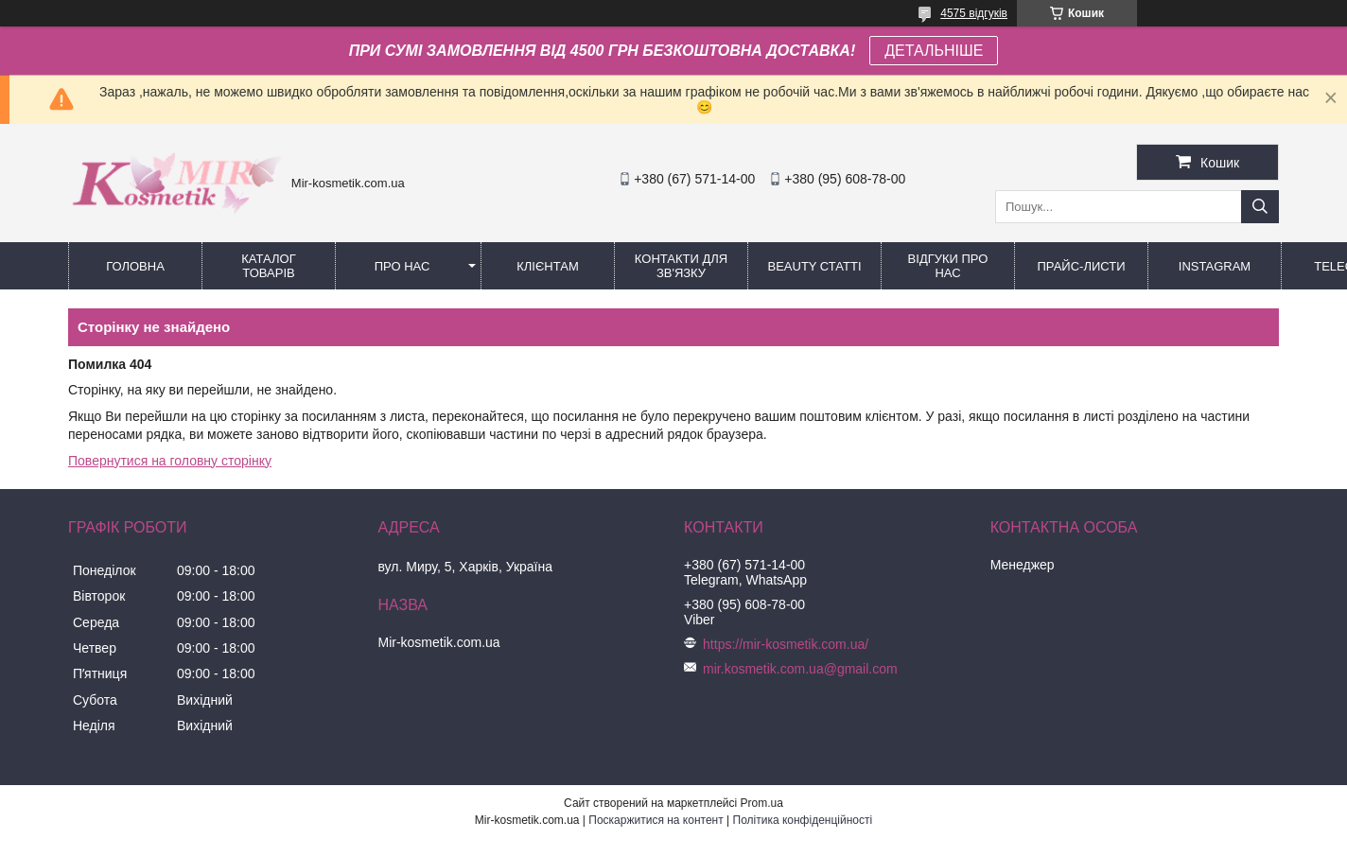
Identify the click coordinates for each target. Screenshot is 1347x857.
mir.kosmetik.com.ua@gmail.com (800, 668)
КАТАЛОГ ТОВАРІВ (268, 266)
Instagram (1215, 266)
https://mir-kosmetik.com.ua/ (785, 644)
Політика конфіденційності (803, 820)
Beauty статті (814, 266)
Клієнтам (547, 266)
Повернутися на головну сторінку (169, 460)
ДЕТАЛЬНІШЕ (933, 51)
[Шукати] (1260, 206)
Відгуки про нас (948, 266)
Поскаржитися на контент (655, 820)
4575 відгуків (973, 13)
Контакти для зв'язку (681, 266)
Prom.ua (762, 803)
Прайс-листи (1082, 266)
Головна (135, 266)
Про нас (402, 266)
